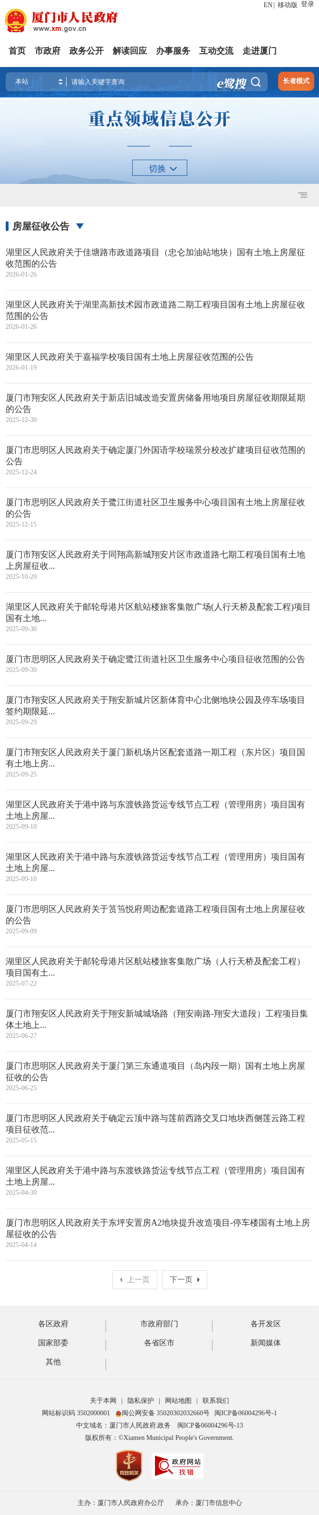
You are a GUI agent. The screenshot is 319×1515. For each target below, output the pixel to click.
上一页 (135, 1279)
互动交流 (216, 51)
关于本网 (103, 1400)
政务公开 (86, 51)
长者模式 (296, 81)
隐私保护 (140, 1400)
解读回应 (130, 51)
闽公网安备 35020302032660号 (162, 1413)
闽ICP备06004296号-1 (245, 1413)
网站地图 (178, 1400)
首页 (17, 51)
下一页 (185, 1279)
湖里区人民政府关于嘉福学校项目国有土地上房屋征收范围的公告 (130, 357)
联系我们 (216, 1400)
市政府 (47, 51)
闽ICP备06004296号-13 (210, 1425)
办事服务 (173, 51)
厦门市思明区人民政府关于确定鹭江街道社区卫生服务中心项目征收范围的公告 (155, 659)
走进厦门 (259, 51)
